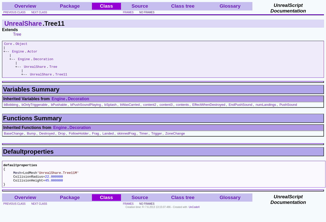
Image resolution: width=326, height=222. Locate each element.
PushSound (288, 111)
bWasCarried (130, 111)
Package (70, 6)
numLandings (266, 111)
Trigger (156, 140)
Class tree (183, 6)
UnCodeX (194, 218)
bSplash (110, 111)
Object (22, 44)
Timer (143, 140)
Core (8, 44)
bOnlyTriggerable (35, 111)
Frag (95, 140)
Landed (108, 140)
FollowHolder (79, 140)
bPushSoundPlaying (85, 111)
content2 (149, 111)
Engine (18, 53)
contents (182, 111)
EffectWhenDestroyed (208, 111)
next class (39, 12)
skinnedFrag (126, 140)
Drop (61, 140)
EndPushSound (240, 111)
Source (139, 6)
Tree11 (61, 81)
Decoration (43, 62)
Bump (31, 140)
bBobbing (11, 111)
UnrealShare (23, 23)
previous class (14, 12)
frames (128, 12)
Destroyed (47, 140)
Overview (25, 6)
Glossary (230, 6)
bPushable (59, 111)
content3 (166, 111)
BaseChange (13, 140)
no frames (146, 12)
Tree (17, 34)
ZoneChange (175, 140)
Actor (32, 53)
